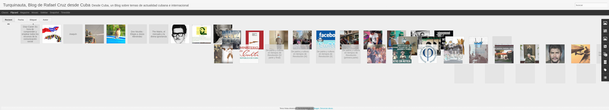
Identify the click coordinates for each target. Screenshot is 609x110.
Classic (5, 12)
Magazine (25, 12)
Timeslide (65, 12)
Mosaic (35, 12)
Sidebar (44, 12)
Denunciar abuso (326, 108)
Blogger (316, 108)
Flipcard (14, 12)
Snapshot (54, 12)
